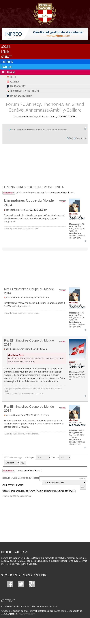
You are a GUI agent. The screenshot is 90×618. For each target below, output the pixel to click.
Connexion (81, 138)
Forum (5, 51)
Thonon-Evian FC (16, 86)
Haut (85, 241)
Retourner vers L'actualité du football (20, 477)
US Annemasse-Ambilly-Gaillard (23, 91)
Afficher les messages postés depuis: (27, 457)
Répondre (8, 193)
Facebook (7, 61)
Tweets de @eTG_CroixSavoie (16, 495)
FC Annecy (13, 81)
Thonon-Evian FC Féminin (19, 95)
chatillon (14, 209)
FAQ (71, 138)
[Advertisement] (45, 163)
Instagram (8, 72)
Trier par (61, 457)
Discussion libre (36, 129)
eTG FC (11, 76)
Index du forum (18, 129)
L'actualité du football (56, 129)
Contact (6, 56)
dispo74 (14, 348)
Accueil (6, 46)
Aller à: (82, 478)
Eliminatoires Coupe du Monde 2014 (33, 187)
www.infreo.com (27, 613)
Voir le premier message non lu (31, 192)
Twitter (6, 66)
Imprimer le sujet (85, 128)
